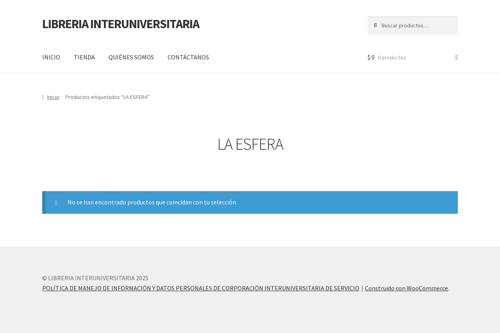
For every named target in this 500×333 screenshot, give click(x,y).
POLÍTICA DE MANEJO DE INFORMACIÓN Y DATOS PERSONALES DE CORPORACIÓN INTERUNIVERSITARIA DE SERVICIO (200, 288)
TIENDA (84, 57)
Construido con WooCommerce (406, 288)
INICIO (51, 57)
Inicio (53, 96)
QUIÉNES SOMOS (131, 57)
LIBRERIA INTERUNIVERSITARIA (120, 24)
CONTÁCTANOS (188, 57)
